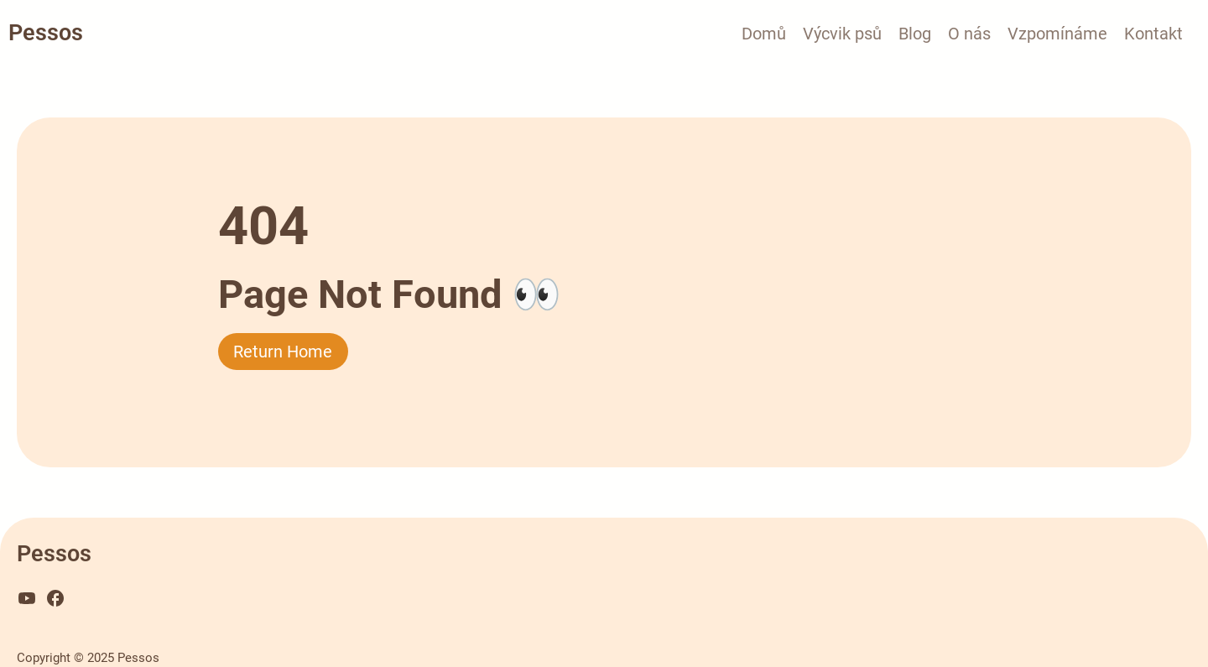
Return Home (282, 351)
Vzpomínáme (1057, 33)
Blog (914, 33)
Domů (764, 33)
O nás (969, 33)
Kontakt (1153, 33)
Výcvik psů (842, 33)
